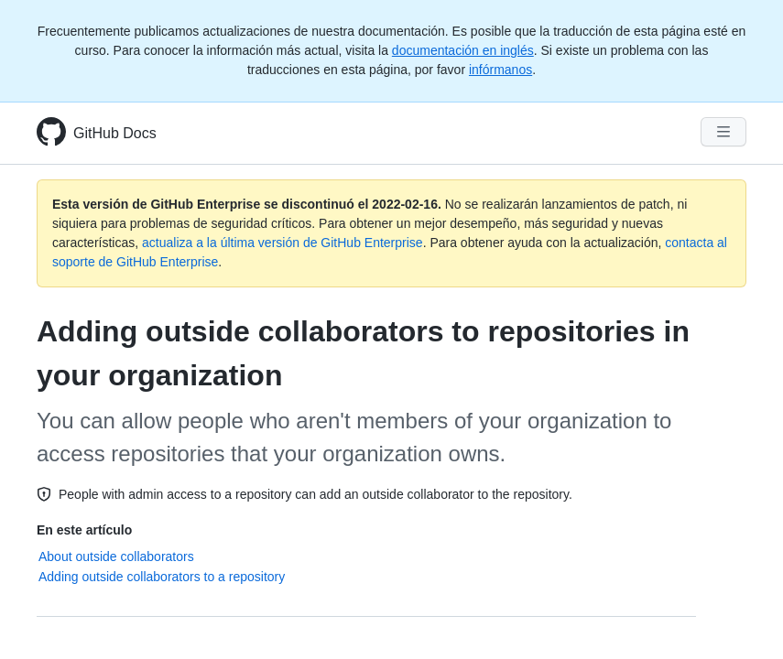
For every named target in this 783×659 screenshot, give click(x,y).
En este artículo (84, 530)
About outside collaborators (116, 556)
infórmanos (500, 69)
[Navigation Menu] (723, 131)
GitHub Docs (115, 133)
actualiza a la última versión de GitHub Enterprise (282, 242)
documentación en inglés (463, 50)
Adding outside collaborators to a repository (161, 576)
